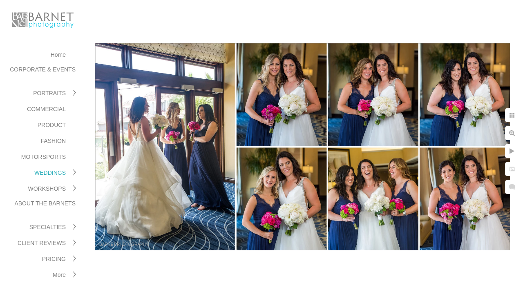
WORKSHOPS (47, 188)
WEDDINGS (50, 172)
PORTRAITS (49, 93)
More (59, 275)
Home (58, 54)
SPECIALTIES (47, 227)
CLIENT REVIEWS (42, 243)
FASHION (53, 141)
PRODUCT (52, 125)
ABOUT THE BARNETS (45, 203)
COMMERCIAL (46, 109)
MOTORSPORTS (43, 157)
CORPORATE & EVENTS (43, 69)
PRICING (54, 259)
